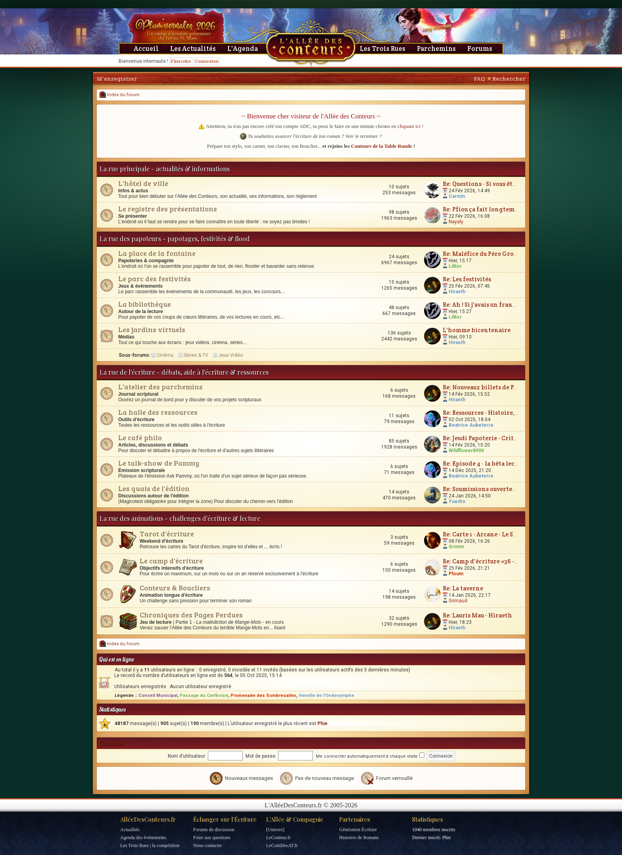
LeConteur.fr (278, 837)
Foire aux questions (211, 837)
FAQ (479, 78)
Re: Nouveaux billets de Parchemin (493, 387)
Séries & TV (195, 355)
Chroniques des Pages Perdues (191, 614)
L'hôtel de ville (143, 183)
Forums (479, 48)
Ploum (456, 573)
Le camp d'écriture (171, 560)
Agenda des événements (143, 837)
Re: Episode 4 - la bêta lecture (485, 463)
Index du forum (120, 94)
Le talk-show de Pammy (158, 463)
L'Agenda (242, 48)
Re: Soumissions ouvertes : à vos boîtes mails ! (508, 489)
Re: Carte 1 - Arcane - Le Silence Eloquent (501, 534)
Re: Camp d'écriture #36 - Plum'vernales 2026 (507, 561)
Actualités (130, 829)
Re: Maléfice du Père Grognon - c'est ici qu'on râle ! (517, 253)
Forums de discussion (213, 829)
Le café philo (140, 437)
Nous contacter (207, 845)
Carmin (457, 196)
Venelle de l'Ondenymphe (326, 695)
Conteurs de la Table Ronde (381, 146)
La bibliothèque (144, 304)
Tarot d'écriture (167, 533)
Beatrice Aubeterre (471, 425)
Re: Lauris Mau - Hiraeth (477, 615)
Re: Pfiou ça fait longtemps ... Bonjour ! (498, 209)
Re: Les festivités (467, 279)
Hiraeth (457, 291)
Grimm (456, 546)
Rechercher (508, 78)
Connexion (207, 61)
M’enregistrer (117, 78)
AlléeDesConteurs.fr (148, 819)
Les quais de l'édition (154, 488)
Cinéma (164, 355)
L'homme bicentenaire (477, 330)
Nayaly (456, 221)
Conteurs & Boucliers (175, 587)
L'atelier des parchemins (160, 386)
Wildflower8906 (466, 450)
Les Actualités (193, 48)
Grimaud (458, 601)
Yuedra (457, 501)
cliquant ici (408, 126)
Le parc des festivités (154, 278)
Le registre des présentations (167, 208)
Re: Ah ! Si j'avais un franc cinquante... (497, 304)
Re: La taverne (463, 588)
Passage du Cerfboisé (204, 695)
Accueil (146, 48)
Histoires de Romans (359, 837)
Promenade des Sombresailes (263, 695)
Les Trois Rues (382, 48)
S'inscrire (181, 61)
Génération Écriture (358, 829)
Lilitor (455, 266)
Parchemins (436, 48)
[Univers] (275, 829)
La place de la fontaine (157, 253)
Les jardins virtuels (151, 329)
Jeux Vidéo (230, 355)
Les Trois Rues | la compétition (149, 845)
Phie (322, 723)
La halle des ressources (158, 412)
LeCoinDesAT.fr (282, 845)
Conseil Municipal (157, 695)
